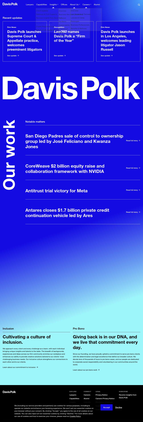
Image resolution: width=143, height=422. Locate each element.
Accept (106, 407)
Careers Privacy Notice (105, 395)
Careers (87, 391)
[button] (4, 4)
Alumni (86, 395)
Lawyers (72, 391)
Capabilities (74, 395)
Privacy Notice (102, 391)
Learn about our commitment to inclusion (19, 363)
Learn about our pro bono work (85, 366)
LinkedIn (87, 398)
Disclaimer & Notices (104, 398)
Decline (118, 407)
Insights (72, 398)
